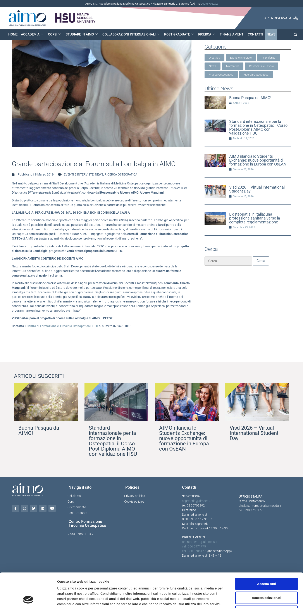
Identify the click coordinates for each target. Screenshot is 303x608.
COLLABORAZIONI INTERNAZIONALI (130, 34)
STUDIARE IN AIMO (82, 34)
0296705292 (210, 3)
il (61, 326)
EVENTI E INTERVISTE (79, 174)
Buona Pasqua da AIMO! (250, 97)
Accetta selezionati (266, 565)
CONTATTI (255, 34)
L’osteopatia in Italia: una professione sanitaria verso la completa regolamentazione (254, 218)
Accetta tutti (266, 551)
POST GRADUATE (178, 34)
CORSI (54, 34)
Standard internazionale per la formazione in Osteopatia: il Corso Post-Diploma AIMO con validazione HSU (258, 127)
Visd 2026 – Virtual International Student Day (257, 189)
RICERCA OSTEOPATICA (121, 174)
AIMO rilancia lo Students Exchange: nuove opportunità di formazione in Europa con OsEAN (257, 160)
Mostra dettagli (229, 599)
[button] (295, 34)
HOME (12, 34)
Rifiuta (267, 579)
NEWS (271, 34)
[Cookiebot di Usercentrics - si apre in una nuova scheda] (28, 599)
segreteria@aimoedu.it (197, 501)
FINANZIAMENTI (232, 34)
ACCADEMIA (32, 34)
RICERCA (206, 34)
